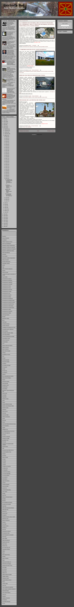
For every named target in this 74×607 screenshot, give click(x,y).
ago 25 (6, 145)
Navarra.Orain (4, 513)
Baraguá (3, 316)
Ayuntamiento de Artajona (6, 278)
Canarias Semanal (5, 325)
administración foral (26, 46)
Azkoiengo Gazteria (5, 314)
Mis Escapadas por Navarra (7, 502)
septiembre (7, 133)
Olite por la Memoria (6, 520)
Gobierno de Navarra (6, 416)
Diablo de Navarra (5, 347)
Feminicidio (4, 395)
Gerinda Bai (5, 17)
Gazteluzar (4, 409)
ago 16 (6, 159)
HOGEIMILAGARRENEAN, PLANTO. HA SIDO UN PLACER (11, 106)
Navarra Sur (4, 511)
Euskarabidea (4, 388)
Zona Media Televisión (6, 601)
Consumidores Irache (6, 338)
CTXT (3, 343)
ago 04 (6, 178)
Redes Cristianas (5, 558)
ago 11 (6, 167)
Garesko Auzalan (5, 407)
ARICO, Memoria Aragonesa (7, 268)
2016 (5, 214)
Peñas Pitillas (4, 538)
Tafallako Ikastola (5, 576)
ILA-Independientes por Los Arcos (8, 431)
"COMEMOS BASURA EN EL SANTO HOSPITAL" (33, 49)
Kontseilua (4, 455)
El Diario (3, 358)
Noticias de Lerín (5, 518)
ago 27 (6, 142)
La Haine (4, 459)
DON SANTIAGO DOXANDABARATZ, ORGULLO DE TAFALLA (10, 24)
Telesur (3, 581)
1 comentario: (34, 45)
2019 (5, 124)
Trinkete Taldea (5, 583)
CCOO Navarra (5, 331)
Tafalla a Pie (4, 572)
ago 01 (6, 200)
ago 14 (6, 162)
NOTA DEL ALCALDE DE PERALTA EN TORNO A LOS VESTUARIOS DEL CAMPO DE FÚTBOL (11, 90)
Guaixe (3, 418)
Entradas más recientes (24, 130)
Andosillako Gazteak (6, 263)
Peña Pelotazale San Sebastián (8, 534)
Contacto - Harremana (33, 17)
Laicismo (3, 482)
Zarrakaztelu (4, 599)
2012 (5, 220)
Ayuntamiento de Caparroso (7, 282)
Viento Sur (4, 594)
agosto (6, 135)
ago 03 (6, 197)
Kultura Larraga (5, 457)
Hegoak (3, 427)
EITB (3, 356)
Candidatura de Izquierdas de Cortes (8, 327)
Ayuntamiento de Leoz (6, 293)
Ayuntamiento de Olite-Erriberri (7, 305)
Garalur (3, 402)
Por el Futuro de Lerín (6, 547)
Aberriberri (4, 236)
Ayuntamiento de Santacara (7, 311)
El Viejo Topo (4, 370)
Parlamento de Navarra (6, 531)
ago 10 (6, 169)
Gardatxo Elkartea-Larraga (7, 404)
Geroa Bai (4, 413)
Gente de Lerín (5, 411)
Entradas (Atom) (39, 134)
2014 (5, 217)
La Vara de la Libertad (6, 471)
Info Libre (4, 434)
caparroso (31, 46)
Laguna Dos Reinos (5, 480)
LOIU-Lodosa (4, 491)
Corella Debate (5, 341)
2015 (5, 215)
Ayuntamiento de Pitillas (6, 309)
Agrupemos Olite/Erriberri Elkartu (8, 250)
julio (5, 202)
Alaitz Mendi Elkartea (6, 252)
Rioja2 (3, 560)
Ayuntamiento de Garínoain (7, 289)
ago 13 (6, 164)
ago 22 (6, 150)
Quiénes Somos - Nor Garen (13, 17)
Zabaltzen (4, 596)
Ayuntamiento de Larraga (6, 291)
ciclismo (33, 97)
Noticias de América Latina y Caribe (8, 516)
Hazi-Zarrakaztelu (5, 425)
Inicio (38, 130)
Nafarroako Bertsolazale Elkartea (8, 507)
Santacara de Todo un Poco (7, 565)
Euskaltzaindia (4, 386)
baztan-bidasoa (25, 97)
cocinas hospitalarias (26, 71)
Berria (3, 320)
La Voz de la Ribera (5, 475)
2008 (5, 226)
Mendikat (4, 498)
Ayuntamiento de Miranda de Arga (8, 300)
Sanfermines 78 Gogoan (6, 563)
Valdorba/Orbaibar (5, 590)
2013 (5, 218)
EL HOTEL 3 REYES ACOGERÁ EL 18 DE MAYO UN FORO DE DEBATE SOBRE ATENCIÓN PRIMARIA (11, 62)
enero (6, 212)
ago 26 (6, 144)
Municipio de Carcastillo (6, 504)
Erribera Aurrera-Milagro (6, 377)
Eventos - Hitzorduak (23, 17)
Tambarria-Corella (5, 578)
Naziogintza (4, 515)
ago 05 (6, 176)
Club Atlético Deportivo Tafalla (7, 332)
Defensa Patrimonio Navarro (7, 345)
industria (46, 46)
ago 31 (6, 136)
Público (3, 551)
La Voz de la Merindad (6, 473)
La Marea (4, 462)
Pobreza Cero (4, 545)
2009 (5, 224)
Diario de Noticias (5, 349)
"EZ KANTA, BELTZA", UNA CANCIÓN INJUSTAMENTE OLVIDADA (11, 33)
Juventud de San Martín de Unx (8, 450)
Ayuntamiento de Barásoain (7, 280)
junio (5, 204)
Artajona (3, 270)
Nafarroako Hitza (5, 509)
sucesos (43, 97)
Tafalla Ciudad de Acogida (7, 574)
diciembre (6, 129)
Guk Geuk (4, 420)
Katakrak (3, 453)
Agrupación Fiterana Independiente (8, 245)
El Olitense (4, 363)
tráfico (46, 97)
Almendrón (4, 254)
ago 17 (6, 158)
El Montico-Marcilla (5, 359)
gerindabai (43, 46)
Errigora (3, 379)
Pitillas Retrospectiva (6, 540)
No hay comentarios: (35, 70)
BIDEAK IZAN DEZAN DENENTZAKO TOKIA (32, 75)
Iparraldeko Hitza (5, 440)
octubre (6, 132)
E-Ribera (3, 352)
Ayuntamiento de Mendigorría (7, 298)
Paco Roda (4, 524)
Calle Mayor (4, 322)
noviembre (6, 130)
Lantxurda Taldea (5, 486)
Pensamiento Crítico (6, 533)
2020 (5, 123)
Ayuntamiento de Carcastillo (7, 284)
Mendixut (4, 500)
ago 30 (6, 138)
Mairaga (3, 493)
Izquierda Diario (5, 446)
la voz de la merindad (44, 71)
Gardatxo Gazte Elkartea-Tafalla (8, 405)
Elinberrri (4, 374)
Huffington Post (5, 429)
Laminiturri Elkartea (5, 484)
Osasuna (4, 522)
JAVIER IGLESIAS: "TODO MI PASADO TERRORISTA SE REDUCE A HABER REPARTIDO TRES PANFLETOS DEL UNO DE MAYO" (8, 53)
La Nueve (4, 464)
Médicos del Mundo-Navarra (7, 497)
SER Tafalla (4, 567)
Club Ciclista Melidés (6, 334)
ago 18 (6, 156)
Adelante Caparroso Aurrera (7, 241)
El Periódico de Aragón (6, 365)
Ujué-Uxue (4, 585)
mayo (6, 205)
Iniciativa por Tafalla (5, 438)
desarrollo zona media (37, 46)
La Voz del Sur (5, 477)
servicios (49, 71)
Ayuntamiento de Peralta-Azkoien (8, 307)
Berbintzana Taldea (5, 318)
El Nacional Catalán (5, 361)
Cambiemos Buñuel (5, 323)
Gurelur (3, 422)
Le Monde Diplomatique (6, 489)
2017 (5, 127)
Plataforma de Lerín (5, 542)
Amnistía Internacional (6, 261)
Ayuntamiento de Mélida (6, 296)
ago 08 (6, 172)
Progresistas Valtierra (6, 549)
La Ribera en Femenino (6, 466)
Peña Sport (4, 536)
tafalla (52, 71)
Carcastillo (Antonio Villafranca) (7, 329)
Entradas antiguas (51, 130)
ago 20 (6, 153)
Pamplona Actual (5, 525)
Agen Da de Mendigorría (6, 243)
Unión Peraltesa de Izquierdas (7, 587)
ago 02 (6, 199)
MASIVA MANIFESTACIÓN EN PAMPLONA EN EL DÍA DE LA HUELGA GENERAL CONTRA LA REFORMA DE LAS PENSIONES (9, 70)
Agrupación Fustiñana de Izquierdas (8, 247)
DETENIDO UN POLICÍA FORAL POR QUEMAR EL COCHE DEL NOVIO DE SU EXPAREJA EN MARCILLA (8, 97)
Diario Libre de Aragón (6, 350)
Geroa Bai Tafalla (5, 414)
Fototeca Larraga (5, 398)
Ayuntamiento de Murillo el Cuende (8, 302)
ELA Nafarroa (4, 372)
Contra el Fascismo (5, 340)
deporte (36, 97)
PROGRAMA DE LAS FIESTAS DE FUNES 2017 (32, 100)
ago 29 (6, 139)
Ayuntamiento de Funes (6, 287)
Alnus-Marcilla (4, 256)
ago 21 (6, 152)
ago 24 (6, 147)
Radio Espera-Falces (6, 554)
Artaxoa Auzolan (5, 272)
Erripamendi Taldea (5, 381)
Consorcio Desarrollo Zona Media (8, 336)
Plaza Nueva (4, 543)
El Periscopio (4, 367)
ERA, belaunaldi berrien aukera (7, 376)
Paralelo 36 (4, 527)
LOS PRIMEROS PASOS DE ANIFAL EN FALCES (11, 80)
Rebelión (3, 556)
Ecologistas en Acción (6, 354)
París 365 (4, 529)
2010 (5, 223)
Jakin (3, 448)
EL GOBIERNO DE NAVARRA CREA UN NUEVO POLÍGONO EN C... (8, 181)
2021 (5, 121)
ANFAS (3, 265)
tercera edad (21, 72)
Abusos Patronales (5, 238)
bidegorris (30, 97)
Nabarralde (4, 506)
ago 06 (6, 175)
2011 (5, 221)
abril (5, 207)
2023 (5, 118)
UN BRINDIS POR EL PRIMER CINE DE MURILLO (11, 42)
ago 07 (6, 173)
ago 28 (6, 141)
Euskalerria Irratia (5, 385)
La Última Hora (5, 468)
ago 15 (6, 161)
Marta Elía (4, 495)
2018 (5, 126)
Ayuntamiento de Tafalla (6, 313)
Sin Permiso (4, 569)
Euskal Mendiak (5, 383)
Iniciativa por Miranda (6, 436)
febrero (6, 210)
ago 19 (6, 155)
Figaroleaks (4, 396)
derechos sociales (33, 71)
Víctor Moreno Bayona (6, 592)
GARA (3, 400)
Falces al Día (4, 393)
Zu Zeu (3, 603)
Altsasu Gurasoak (5, 259)
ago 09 (6, 170)
